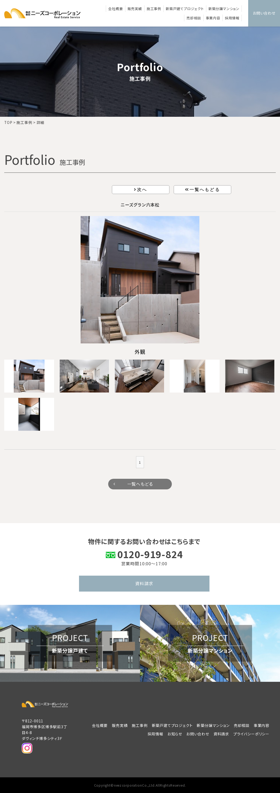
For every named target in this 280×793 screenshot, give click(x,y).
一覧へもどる (205, 189)
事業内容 (213, 17)
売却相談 (193, 17)
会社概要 (115, 8)
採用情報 (232, 17)
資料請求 (144, 583)
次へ (142, 189)
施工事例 (154, 8)
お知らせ (175, 733)
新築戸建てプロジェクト (185, 8)
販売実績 (135, 8)
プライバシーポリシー (251, 733)
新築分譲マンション (223, 8)
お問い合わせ (264, 13)
